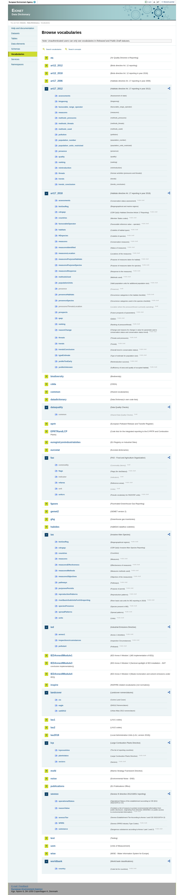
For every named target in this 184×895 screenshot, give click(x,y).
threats (62, 173)
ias (52, 534)
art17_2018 (57, 193)
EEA (23, 2)
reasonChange (65, 330)
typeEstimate (64, 355)
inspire (54, 685)
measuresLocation (67, 253)
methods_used (65, 129)
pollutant (62, 646)
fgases (54, 503)
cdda (53, 384)
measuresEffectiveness (69, 565)
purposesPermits (66, 588)
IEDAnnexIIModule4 (61, 674)
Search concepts (74, 49)
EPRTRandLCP (59, 431)
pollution (62, 134)
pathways (63, 582)
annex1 (62, 634)
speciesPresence (66, 606)
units (61, 618)
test (53, 838)
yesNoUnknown (66, 367)
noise (54, 778)
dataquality (57, 407)
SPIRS (61, 823)
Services (15, 59)
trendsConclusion (66, 349)
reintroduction (65, 168)
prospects (63, 312)
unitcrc (62, 494)
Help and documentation (22, 28)
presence (63, 151)
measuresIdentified (67, 247)
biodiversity (57, 376)
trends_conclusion (67, 184)
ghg (53, 519)
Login (149, 2)
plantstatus (63, 755)
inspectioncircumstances (70, 640)
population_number (67, 140)
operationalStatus (66, 801)
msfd (53, 771)
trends (61, 179)
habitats (62, 230)
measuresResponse (67, 271)
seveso (54, 794)
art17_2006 (57, 81)
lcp (52, 743)
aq (52, 57)
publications (57, 786)
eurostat (55, 450)
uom (53, 846)
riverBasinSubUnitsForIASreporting (74, 600)
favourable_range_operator (71, 107)
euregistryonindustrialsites (65, 442)
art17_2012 (57, 88)
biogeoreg (63, 101)
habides (55, 527)
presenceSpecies (66, 300)
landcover (56, 692)
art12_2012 (57, 65)
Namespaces (17, 64)
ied (52, 627)
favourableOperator (67, 224)
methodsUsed (65, 277)
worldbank (56, 861)
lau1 (53, 719)
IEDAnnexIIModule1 (61, 655)
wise (53, 853)
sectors (62, 761)
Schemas (15, 49)
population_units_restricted (71, 145)
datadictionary (58, 399)
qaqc (61, 318)
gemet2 (55, 511)
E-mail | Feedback (19, 886)
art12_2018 (57, 73)
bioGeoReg (63, 206)
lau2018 (55, 735)
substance (63, 829)
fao (52, 458)
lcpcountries (64, 750)
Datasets (15, 33)
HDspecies (63, 235)
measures (63, 112)
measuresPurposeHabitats (70, 259)
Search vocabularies (53, 49)
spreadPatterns (65, 612)
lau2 (53, 727)
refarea (62, 483)
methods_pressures (67, 118)
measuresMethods (67, 570)
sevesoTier (63, 817)
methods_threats (66, 123)
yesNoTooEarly (65, 361)
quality (62, 157)
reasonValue (64, 808)
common (55, 392)
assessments (64, 96)
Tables (14, 38)
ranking (62, 162)
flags (61, 471)
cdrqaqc (62, 212)
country (62, 868)
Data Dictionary (33, 23)
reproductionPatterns (68, 594)
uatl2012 (62, 711)
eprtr (53, 424)
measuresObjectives (68, 576)
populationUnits (66, 283)
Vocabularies (17, 54)
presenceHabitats (66, 294)
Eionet (22, 23)
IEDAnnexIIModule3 (61, 663)
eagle (61, 705)
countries (63, 218)
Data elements (18, 44)
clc (60, 700)
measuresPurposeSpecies (70, 265)
